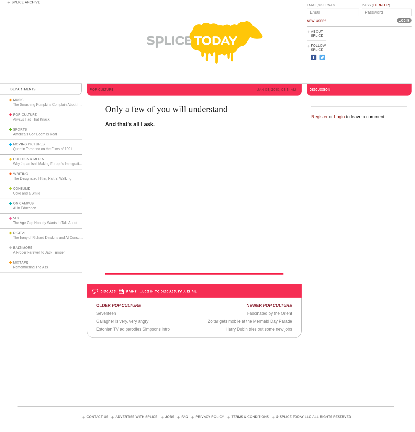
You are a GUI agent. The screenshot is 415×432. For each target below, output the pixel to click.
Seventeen (106, 313)
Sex (16, 218)
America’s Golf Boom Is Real (35, 134)
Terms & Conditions (250, 417)
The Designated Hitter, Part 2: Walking (42, 178)
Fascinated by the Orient (269, 313)
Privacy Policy (209, 417)
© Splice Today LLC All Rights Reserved (313, 417)
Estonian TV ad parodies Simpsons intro (133, 329)
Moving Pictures (29, 144)
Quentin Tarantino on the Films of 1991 (42, 149)
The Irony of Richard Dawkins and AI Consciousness (53, 238)
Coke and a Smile (26, 193)
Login (339, 116)
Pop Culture (25, 115)
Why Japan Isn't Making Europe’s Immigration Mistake (54, 164)
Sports (20, 130)
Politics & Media (28, 159)
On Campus (23, 203)
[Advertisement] (381, 55)
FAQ (184, 417)
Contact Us (97, 417)
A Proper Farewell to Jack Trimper (39, 252)
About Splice (317, 34)
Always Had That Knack (31, 119)
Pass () (376, 5)
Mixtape (20, 263)
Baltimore (22, 248)
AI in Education (24, 208)
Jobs (169, 417)
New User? (316, 21)
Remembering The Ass (30, 267)
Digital (19, 233)
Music (18, 100)
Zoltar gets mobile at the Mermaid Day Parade (250, 321)
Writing (20, 174)
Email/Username (322, 5)
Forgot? (381, 5)
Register (319, 116)
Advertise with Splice (136, 417)
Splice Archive (26, 2)
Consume (21, 189)
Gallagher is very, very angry (122, 321)
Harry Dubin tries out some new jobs (259, 329)
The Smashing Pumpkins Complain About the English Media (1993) (64, 105)
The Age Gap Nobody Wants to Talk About (45, 223)
